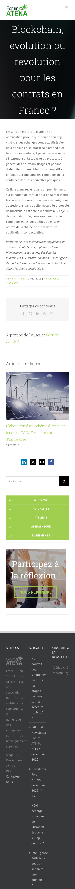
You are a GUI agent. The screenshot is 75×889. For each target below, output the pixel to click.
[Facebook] (51, 462)
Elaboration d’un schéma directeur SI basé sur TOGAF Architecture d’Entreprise (36, 432)
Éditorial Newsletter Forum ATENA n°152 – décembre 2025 (37, 743)
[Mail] (42, 462)
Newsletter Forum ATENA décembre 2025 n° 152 (37, 782)
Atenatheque (51, 278)
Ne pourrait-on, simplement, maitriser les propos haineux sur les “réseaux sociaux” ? (37, 688)
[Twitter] (33, 462)
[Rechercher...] (32, 481)
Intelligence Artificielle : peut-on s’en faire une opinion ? (37, 869)
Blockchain (12, 283)
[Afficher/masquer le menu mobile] (67, 8)
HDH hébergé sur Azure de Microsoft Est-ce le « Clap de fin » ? (37, 824)
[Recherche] (64, 481)
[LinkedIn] (24, 462)
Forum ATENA (17, 278)
